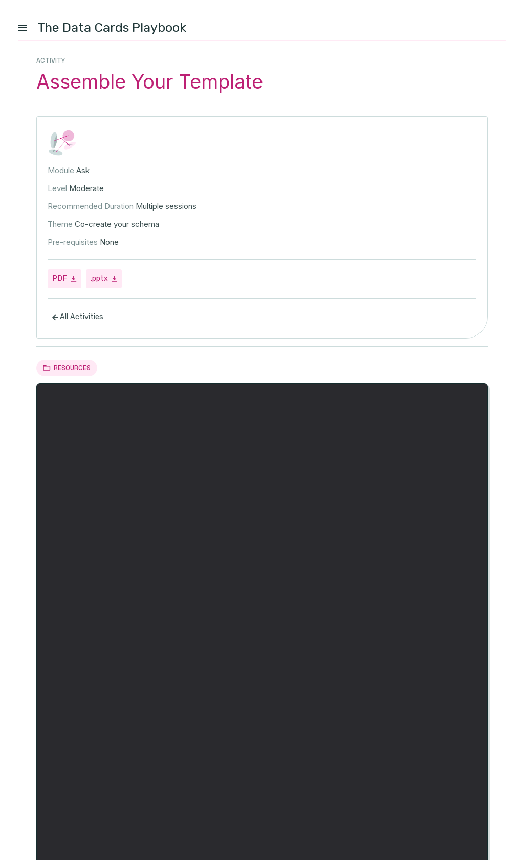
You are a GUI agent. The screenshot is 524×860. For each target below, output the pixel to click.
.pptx (104, 280)
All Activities (77, 318)
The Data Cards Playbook (111, 27)
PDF (64, 280)
